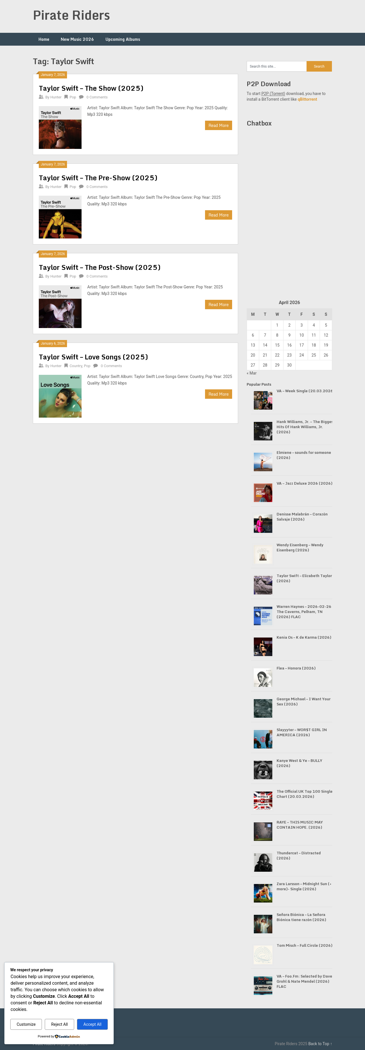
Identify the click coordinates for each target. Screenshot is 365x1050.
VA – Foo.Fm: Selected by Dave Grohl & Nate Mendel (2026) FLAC (304, 981)
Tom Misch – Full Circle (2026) (304, 945)
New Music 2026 (77, 39)
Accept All (93, 1024)
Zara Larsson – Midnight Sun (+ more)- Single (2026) (304, 886)
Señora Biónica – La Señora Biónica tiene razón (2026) (301, 917)
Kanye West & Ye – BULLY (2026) (299, 763)
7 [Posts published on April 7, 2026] (265, 335)
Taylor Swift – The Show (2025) (91, 88)
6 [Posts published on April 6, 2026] (253, 335)
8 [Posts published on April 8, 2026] (277, 335)
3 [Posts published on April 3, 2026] (302, 325)
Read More (218, 125)
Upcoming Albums (123, 39)
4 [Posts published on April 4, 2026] (314, 325)
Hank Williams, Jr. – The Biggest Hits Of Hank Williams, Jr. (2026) (306, 426)
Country (76, 366)
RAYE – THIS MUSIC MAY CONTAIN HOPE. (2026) (300, 824)
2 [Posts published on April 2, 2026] (289, 325)
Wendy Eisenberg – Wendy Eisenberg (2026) (300, 547)
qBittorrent (307, 99)
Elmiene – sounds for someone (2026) (304, 455)
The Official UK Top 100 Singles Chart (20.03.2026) (305, 794)
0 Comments (97, 97)
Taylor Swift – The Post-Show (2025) (100, 267)
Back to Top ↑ (320, 1043)
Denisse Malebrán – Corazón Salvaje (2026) (302, 516)
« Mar (252, 373)
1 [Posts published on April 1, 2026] (277, 325)
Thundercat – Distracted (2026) (299, 855)
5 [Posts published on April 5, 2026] (326, 325)
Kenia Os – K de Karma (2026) (304, 637)
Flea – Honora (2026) (296, 668)
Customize (26, 1024)
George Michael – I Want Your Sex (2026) (303, 701)
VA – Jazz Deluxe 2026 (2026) (304, 483)
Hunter (55, 97)
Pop (73, 97)
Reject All (59, 1024)
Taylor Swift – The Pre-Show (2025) (98, 177)
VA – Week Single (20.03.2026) (306, 391)
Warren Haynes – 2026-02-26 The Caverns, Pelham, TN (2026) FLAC (304, 611)
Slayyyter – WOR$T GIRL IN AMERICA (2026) (302, 732)
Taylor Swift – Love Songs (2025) (93, 356)
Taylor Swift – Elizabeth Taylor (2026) (304, 578)
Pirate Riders (71, 15)
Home (43, 39)
